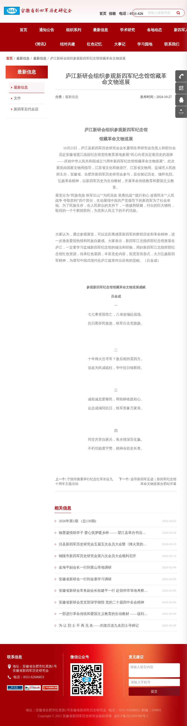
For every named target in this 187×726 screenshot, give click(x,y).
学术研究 (127, 30)
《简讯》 (40, 44)
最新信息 (100, 30)
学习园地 (144, 44)
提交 (154, 691)
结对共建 (67, 44)
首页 (102, 13)
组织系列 (73, 30)
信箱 (112, 13)
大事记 (119, 44)
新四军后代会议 (26, 109)
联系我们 (171, 44)
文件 (17, 98)
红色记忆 (94, 44)
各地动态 (154, 30)
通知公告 (46, 30)
